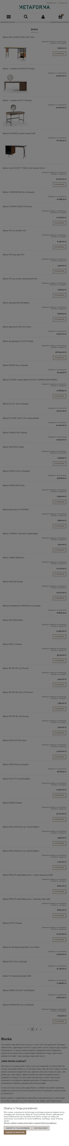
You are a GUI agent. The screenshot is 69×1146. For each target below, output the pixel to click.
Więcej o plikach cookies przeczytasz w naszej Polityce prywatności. (30, 1123)
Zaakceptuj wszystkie (15, 1132)
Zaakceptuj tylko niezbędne (18, 1128)
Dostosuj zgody (41, 1128)
